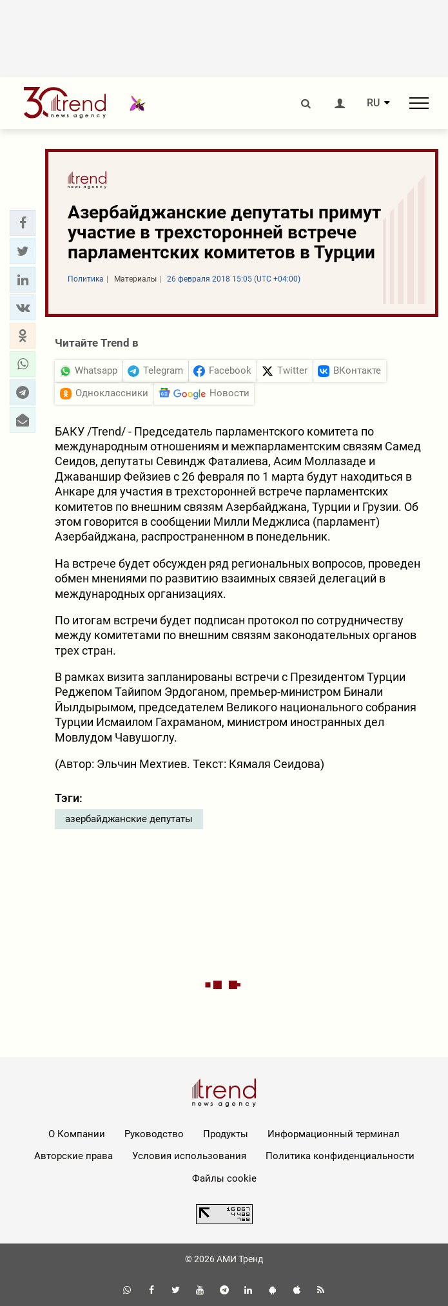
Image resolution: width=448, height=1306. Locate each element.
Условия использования (189, 1156)
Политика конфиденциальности (340, 1156)
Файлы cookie (224, 1178)
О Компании (76, 1134)
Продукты (225, 1134)
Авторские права (73, 1156)
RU (373, 103)
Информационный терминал (334, 1134)
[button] (23, 223)
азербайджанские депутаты (129, 819)
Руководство (154, 1134)
